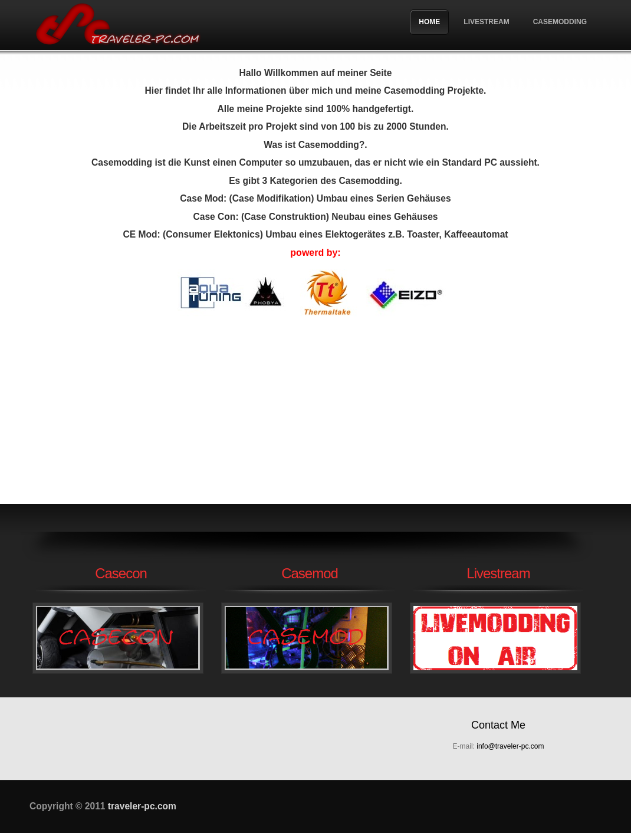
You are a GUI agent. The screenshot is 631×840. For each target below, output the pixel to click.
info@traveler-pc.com (510, 746)
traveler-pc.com (117, 25)
